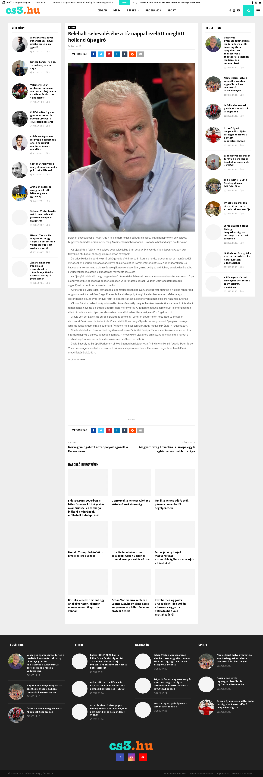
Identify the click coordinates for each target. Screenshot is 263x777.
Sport (171, 10)
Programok (153, 10)
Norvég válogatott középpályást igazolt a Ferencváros (98, 449)
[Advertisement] (131, 395)
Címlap (102, 10)
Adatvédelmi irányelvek (175, 773)
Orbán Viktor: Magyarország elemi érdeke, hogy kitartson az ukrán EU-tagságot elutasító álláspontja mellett (172, 660)
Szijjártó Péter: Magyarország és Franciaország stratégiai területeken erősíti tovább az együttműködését (172, 684)
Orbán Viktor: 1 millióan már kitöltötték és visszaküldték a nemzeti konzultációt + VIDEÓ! (107, 685)
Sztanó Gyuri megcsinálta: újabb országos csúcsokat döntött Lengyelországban (235, 134)
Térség (131, 10)
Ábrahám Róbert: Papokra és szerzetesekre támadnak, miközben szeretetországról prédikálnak (42, 271)
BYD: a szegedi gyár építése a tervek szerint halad (170, 705)
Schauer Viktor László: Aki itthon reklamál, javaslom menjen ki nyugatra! (43, 216)
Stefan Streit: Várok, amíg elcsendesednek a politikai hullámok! (43, 167)
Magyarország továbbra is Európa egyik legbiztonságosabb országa (167, 449)
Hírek (116, 10)
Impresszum (223, 773)
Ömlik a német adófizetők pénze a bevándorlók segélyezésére (172, 504)
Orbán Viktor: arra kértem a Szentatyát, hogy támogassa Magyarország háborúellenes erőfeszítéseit (130, 605)
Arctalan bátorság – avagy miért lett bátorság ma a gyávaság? (42, 192)
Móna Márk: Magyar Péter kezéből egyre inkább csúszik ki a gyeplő (42, 42)
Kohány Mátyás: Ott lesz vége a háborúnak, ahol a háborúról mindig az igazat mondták (43, 142)
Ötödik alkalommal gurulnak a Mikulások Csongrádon (236, 108)
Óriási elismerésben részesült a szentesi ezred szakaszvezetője (237, 206)
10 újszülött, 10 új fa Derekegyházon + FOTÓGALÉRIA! (235, 183)
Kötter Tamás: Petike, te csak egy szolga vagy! (43, 65)
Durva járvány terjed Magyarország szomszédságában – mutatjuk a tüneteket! (174, 558)
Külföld (72, 28)
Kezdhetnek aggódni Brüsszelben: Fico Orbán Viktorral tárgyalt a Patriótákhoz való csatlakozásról (170, 607)
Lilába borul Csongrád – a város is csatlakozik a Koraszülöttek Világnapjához (237, 258)
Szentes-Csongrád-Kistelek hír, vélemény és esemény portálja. (82, 2)
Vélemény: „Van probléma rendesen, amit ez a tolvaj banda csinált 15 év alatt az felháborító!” (43, 91)
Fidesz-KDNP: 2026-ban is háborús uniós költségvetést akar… (171, 2)
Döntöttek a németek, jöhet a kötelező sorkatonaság (131, 502)
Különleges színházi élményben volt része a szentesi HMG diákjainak (237, 282)
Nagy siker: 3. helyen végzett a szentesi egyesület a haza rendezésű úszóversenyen (235, 84)
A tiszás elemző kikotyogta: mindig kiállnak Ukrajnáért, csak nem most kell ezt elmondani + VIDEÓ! (108, 710)
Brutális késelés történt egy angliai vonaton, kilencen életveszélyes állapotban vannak (86, 605)
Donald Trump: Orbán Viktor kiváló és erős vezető (86, 554)
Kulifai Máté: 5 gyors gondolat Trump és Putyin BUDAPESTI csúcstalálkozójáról (42, 117)
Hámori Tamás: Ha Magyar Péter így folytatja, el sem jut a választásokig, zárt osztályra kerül (42, 241)
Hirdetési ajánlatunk (242, 773)
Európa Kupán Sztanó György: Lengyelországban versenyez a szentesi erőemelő (236, 232)
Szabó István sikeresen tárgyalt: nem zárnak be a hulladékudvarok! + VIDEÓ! (237, 160)
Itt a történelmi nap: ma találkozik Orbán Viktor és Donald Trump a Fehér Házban (131, 556)
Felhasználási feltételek (201, 773)
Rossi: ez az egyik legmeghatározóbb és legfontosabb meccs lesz (231, 681)
